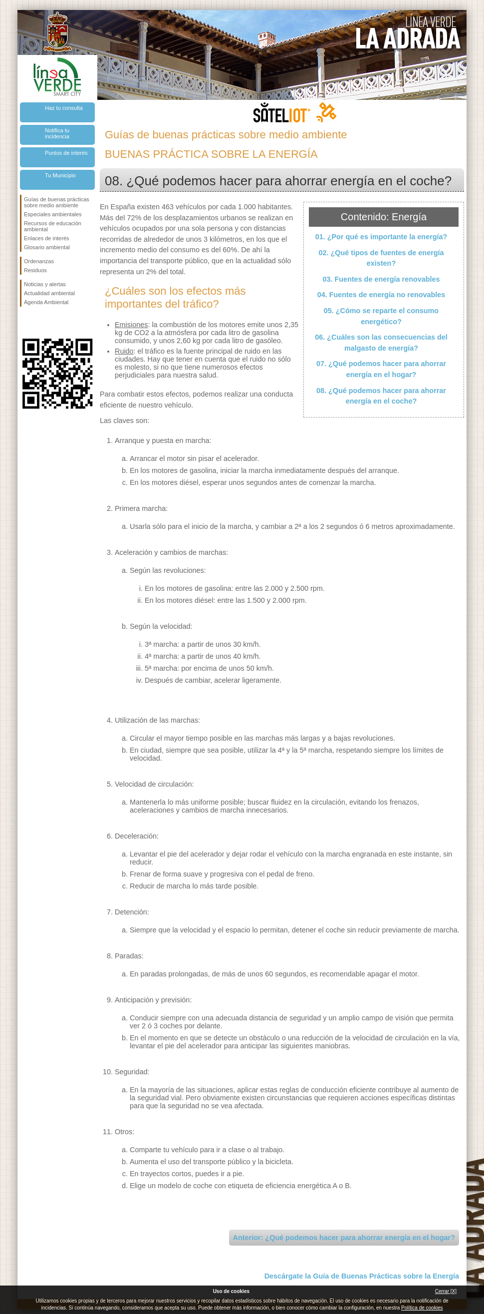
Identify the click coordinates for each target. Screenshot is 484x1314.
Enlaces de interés (46, 238)
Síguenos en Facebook (26, 323)
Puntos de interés (66, 153)
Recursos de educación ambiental (52, 226)
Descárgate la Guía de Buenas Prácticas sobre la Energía (361, 1276)
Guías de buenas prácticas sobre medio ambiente (56, 202)
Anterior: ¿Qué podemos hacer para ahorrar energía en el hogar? (344, 1238)
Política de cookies (422, 1308)
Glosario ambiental (47, 247)
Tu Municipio (60, 175)
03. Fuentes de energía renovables (381, 279)
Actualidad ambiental (49, 293)
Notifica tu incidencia (57, 133)
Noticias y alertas (45, 284)
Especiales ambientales (53, 214)
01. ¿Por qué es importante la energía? (381, 237)
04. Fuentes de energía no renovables (381, 295)
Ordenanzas (39, 261)
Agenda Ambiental (46, 302)
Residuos (35, 270)
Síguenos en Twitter (42, 323)
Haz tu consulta (64, 108)
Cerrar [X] (446, 1291)
